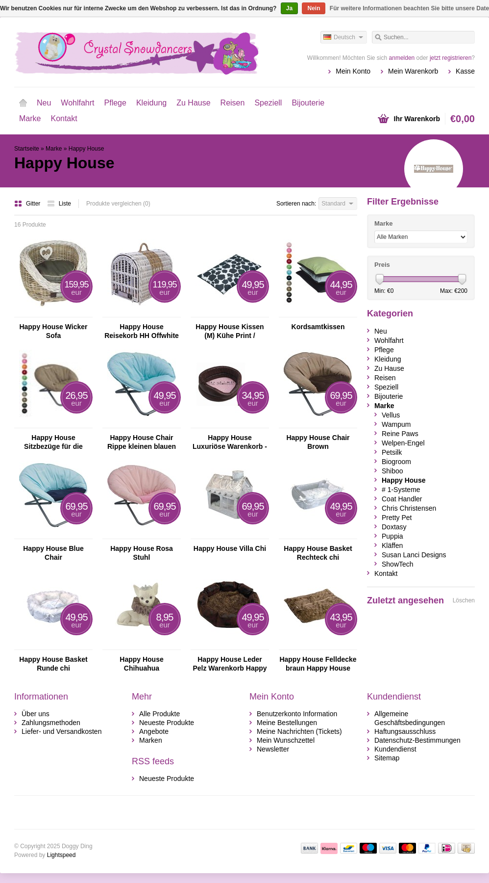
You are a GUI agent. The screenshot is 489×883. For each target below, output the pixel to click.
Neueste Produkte (166, 723)
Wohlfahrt (77, 103)
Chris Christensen (409, 508)
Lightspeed (61, 855)
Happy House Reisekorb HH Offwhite (141, 331)
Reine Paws (400, 434)
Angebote (154, 731)
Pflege (115, 103)
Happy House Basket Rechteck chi (318, 553)
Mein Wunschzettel (286, 740)
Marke (30, 118)
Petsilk (392, 452)
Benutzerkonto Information (297, 714)
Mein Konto (353, 71)
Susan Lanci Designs (414, 555)
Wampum (396, 424)
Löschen (464, 600)
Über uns (35, 714)
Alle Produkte (159, 714)
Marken (150, 740)
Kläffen (392, 545)
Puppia (392, 536)
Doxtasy (394, 527)
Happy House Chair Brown (317, 442)
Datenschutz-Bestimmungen (417, 740)
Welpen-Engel (403, 443)
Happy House (86, 148)
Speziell (268, 103)
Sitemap (386, 758)
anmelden (402, 57)
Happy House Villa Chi (230, 548)
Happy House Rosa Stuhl (141, 553)
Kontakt (63, 118)
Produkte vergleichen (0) (118, 203)
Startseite (23, 103)
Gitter (28, 203)
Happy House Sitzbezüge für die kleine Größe (53, 442)
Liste (59, 203)
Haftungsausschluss (405, 731)
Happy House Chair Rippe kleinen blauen (141, 442)
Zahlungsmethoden (51, 723)
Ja (289, 8)
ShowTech (398, 564)
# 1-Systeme (401, 489)
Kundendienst (395, 749)
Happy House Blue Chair (53, 553)
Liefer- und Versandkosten (61, 731)
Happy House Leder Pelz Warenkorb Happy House (230, 664)
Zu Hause (193, 103)
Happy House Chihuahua (141, 663)
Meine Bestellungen (287, 723)
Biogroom (396, 462)
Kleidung (151, 103)
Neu (44, 103)
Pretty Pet (397, 517)
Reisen (232, 103)
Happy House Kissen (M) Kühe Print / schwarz (230, 331)
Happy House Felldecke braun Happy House (317, 663)
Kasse (465, 71)
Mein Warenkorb (413, 71)
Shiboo (392, 471)
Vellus (391, 415)
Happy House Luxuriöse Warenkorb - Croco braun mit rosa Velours (230, 442)
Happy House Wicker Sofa (53, 331)
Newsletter (273, 749)
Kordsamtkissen (318, 327)
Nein (313, 8)
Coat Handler (402, 499)
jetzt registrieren (450, 57)
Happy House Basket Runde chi (53, 663)
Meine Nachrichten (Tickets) (299, 731)
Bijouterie (308, 103)
